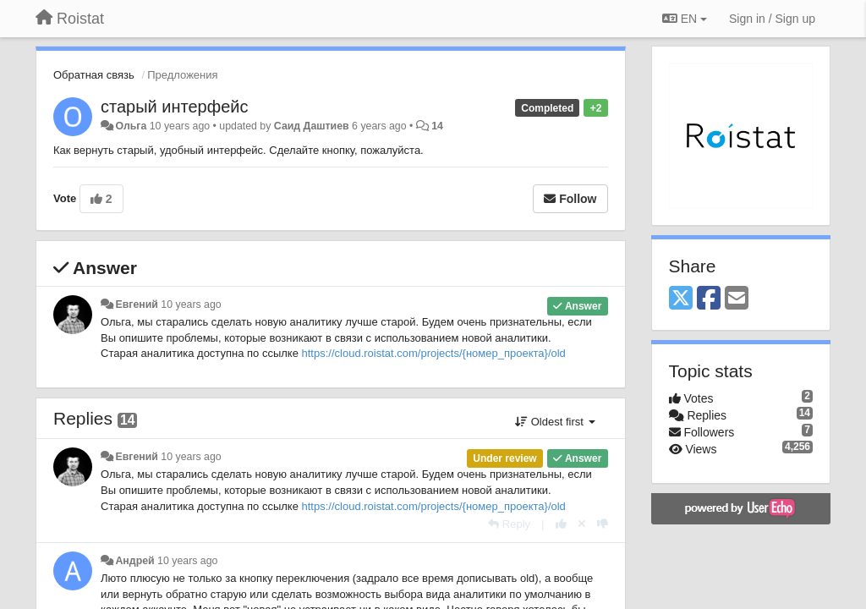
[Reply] (509, 524)
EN (684, 18)
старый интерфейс (174, 106)
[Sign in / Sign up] (772, 18)
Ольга (130, 126)
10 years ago (191, 304)
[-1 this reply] (602, 524)
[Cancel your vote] (582, 524)
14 (437, 126)
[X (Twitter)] (681, 299)
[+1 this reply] (561, 524)
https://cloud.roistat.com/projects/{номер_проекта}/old (434, 353)
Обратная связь (93, 75)
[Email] (736, 299)
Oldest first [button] (555, 421)
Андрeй (134, 561)
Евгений (136, 304)
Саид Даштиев (311, 126)
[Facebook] (709, 299)
